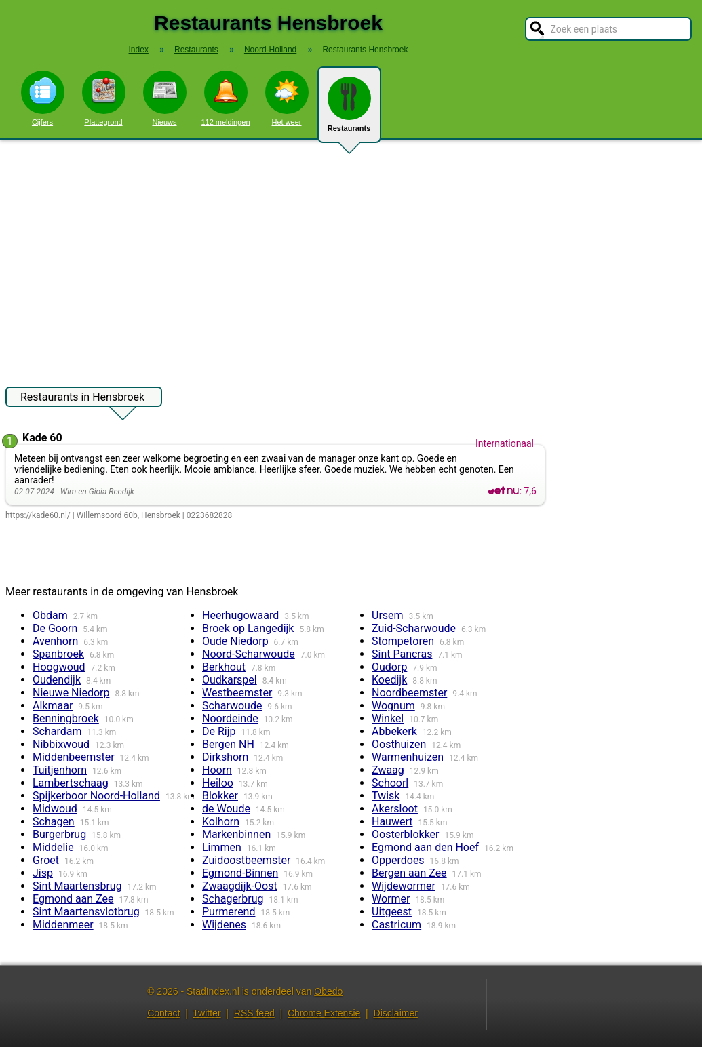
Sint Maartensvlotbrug (86, 911)
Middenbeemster (74, 757)
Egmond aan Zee (73, 898)
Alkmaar (53, 705)
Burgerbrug (59, 834)
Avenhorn (55, 641)
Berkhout (224, 666)
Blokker (220, 795)
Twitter (206, 1013)
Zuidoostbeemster (246, 860)
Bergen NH (228, 744)
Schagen (54, 821)
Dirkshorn (225, 757)
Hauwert (392, 821)
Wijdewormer (403, 886)
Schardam (57, 731)
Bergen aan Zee (409, 873)
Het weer (287, 98)
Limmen (221, 847)
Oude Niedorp (235, 641)
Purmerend (228, 911)
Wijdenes (224, 924)
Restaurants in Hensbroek (82, 399)
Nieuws (165, 98)
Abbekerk (394, 731)
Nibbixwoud (61, 744)
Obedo (328, 991)
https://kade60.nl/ (38, 515)
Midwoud (55, 808)
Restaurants (349, 110)
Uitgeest (392, 911)
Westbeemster (237, 692)
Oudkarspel (229, 679)
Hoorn (217, 770)
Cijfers (42, 98)
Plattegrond (103, 98)
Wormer (391, 898)
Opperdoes (398, 860)
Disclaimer (396, 1013)
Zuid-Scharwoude (414, 628)
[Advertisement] (351, 256)
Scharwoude (232, 705)
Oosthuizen (399, 744)
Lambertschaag (71, 782)
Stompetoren (403, 641)
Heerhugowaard (240, 615)
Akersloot (395, 808)
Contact (163, 1013)
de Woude (226, 808)
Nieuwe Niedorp (71, 692)
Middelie (53, 847)
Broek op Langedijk (248, 628)
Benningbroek (66, 718)
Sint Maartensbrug (77, 886)
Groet (46, 860)
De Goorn (55, 628)
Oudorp (389, 666)
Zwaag (388, 770)
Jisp (43, 873)
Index (139, 49)
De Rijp (219, 731)
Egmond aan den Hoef (425, 847)
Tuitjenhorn (60, 770)
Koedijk (389, 679)
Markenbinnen (236, 834)
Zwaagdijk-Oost (239, 886)
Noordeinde (230, 718)
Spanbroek (58, 654)
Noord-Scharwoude (248, 654)
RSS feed (254, 1013)
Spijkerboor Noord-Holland (96, 795)
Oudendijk (57, 679)
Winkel (388, 718)
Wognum (393, 705)
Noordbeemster (409, 692)
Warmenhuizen (408, 757)
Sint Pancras (402, 654)
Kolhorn (220, 821)
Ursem (388, 615)
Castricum (396, 924)
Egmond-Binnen (240, 873)
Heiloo (217, 782)
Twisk (385, 795)
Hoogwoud (59, 666)
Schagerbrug (233, 898)
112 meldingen (225, 98)
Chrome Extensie (324, 1013)
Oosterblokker (406, 834)
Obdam (50, 615)
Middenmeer (63, 924)
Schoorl (390, 782)
